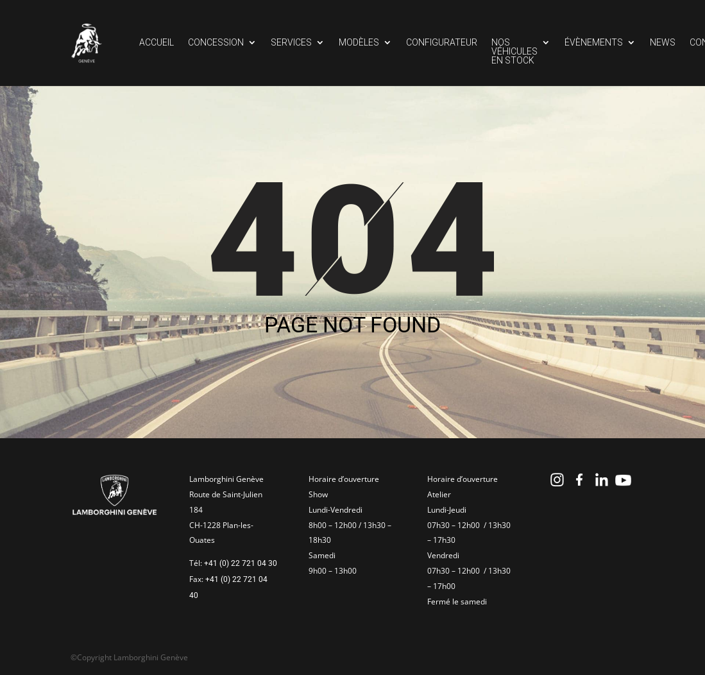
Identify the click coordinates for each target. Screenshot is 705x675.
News (662, 42)
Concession (216, 42)
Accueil (156, 42)
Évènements (594, 42)
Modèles (359, 42)
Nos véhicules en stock (514, 51)
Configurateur (441, 42)
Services (291, 42)
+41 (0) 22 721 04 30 (240, 563)
